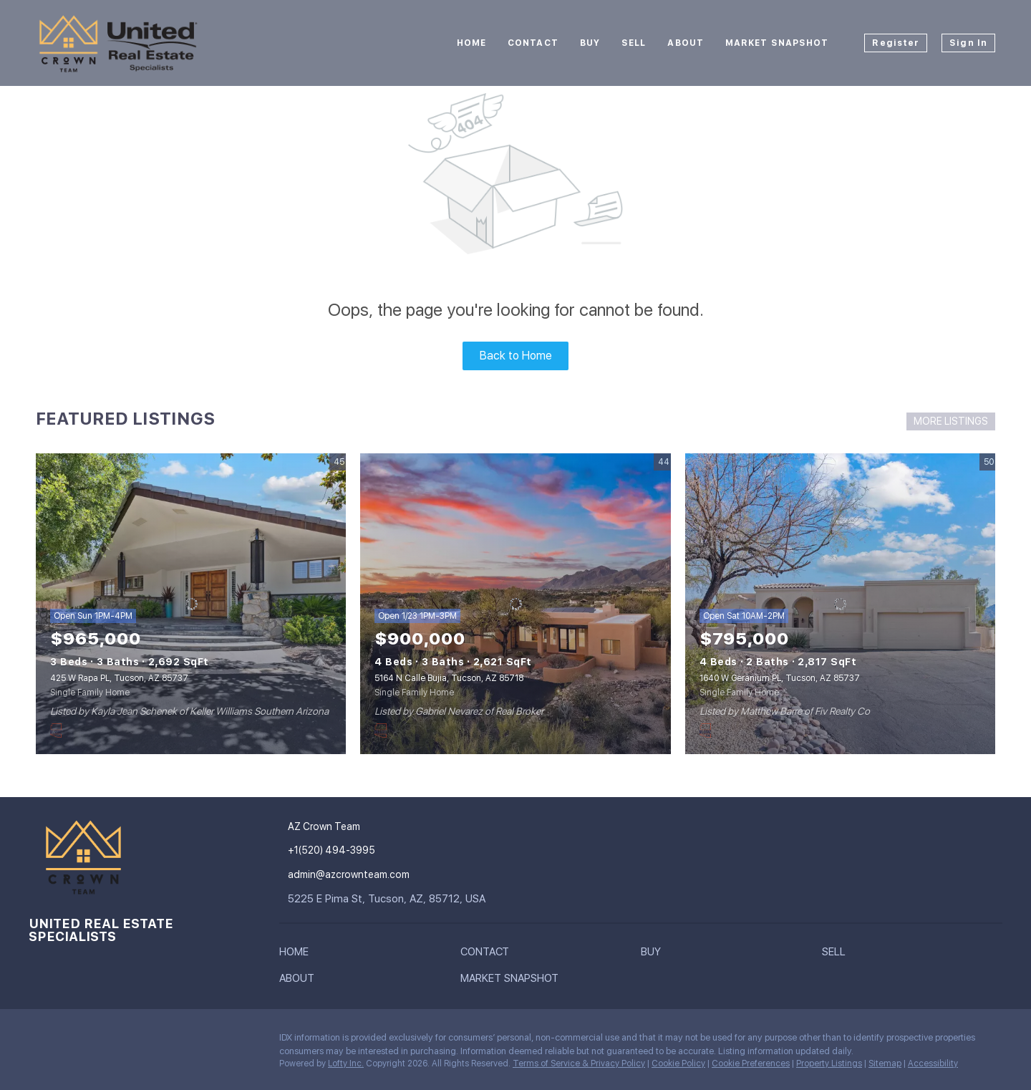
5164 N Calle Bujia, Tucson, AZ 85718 (448, 678)
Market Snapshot (777, 43)
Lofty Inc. (346, 1063)
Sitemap (884, 1063)
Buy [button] (590, 43)
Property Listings (829, 1063)
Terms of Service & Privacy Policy (579, 1063)
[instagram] (39, 1041)
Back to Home (516, 355)
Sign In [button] (968, 43)
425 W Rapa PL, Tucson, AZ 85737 (119, 678)
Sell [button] (633, 43)
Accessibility (933, 1063)
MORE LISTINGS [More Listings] (951, 421)
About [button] (685, 43)
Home (471, 43)
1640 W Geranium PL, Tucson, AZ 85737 (780, 678)
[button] (297, 954)
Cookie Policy (678, 1063)
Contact (533, 43)
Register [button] (895, 43)
